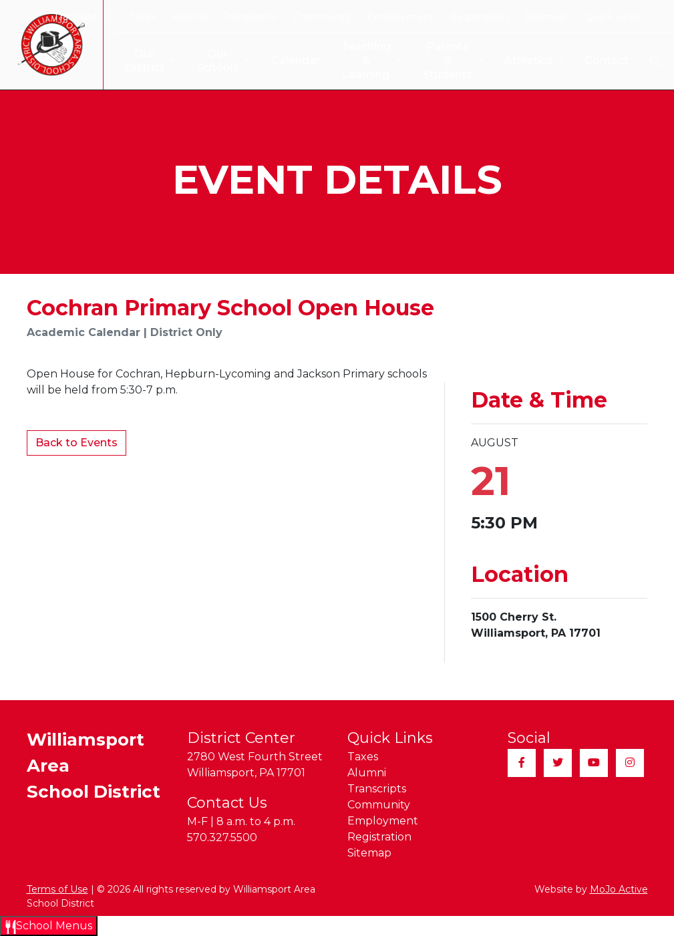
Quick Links (618, 17)
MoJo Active (619, 889)
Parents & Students (445, 60)
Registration (479, 17)
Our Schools (212, 60)
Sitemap (545, 17)
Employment (400, 17)
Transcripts (250, 17)
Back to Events (76, 442)
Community (322, 17)
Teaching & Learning (362, 60)
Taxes (142, 17)
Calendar (285, 60)
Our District (139, 60)
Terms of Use (57, 889)
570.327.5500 (222, 837)
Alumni (189, 17)
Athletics (526, 61)
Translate (81, 17)
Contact (599, 60)
